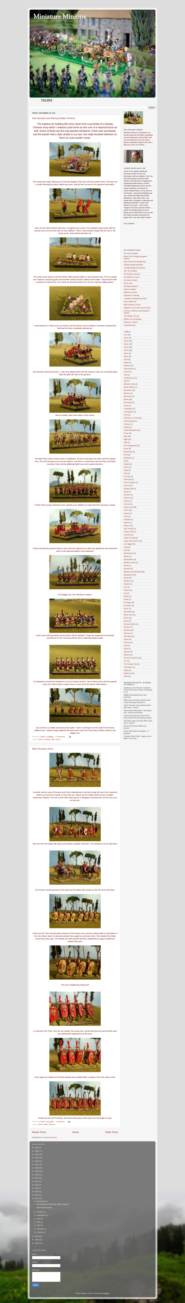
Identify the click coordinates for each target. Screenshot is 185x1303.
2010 (37, 1236)
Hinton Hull (128, 283)
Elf (125, 461)
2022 (37, 1161)
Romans (52, 1124)
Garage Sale (128, 489)
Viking (126, 670)
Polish (126, 599)
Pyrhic (126, 609)
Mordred (127, 569)
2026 (37, 1148)
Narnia (126, 578)
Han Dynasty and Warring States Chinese (53, 118)
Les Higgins (128, 544)
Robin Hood (128, 615)
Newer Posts (39, 1132)
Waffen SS (128, 673)
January (40, 1232)
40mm (126, 353)
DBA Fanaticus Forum (132, 305)
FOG (125, 473)
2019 (37, 1171)
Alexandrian (128, 369)
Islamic (126, 522)
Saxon (126, 639)
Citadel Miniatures (131, 430)
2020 (37, 1168)
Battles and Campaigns (133, 319)
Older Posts (111, 1132)
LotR (125, 550)
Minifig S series (130, 562)
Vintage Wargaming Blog (133, 265)
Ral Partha (128, 612)
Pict (125, 593)
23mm (126, 347)
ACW (126, 359)
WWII (126, 676)
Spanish (127, 652)
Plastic (126, 596)
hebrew (126, 501)
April (39, 1225)
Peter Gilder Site (130, 302)
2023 (37, 1158)
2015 (37, 1185)
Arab (125, 375)
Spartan (127, 655)
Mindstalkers (128, 559)
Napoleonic (128, 575)
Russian (127, 630)
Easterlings (128, 452)
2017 (37, 1178)
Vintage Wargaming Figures (134, 268)
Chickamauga (129, 421)
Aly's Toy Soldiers (130, 271)
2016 (37, 1181)
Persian (127, 590)
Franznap (127, 479)
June (39, 1219)
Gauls (126, 492)
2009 (37, 1240)
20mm (126, 344)
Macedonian (128, 553)
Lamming (127, 535)
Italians (126, 526)
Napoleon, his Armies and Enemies (137, 308)
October (40, 1212)
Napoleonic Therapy (131, 295)
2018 (37, 1175)
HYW (126, 516)
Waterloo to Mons (130, 292)
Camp (126, 406)
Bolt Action (128, 396)
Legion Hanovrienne (131, 541)
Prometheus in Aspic (132, 277)
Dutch (126, 449)
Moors (126, 566)
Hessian (127, 504)
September (41, 1215)
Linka (126, 547)
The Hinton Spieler (131, 253)
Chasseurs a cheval (131, 418)
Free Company (129, 482)
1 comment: (60, 1122)
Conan (126, 433)
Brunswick (128, 402)
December (41, 1201)
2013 (37, 1191)
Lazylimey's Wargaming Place (135, 298)
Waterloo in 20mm (131, 322)
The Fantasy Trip (130, 664)
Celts (126, 415)
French (126, 485)
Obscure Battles (130, 289)
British (126, 399)
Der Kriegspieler (130, 446)
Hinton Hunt (128, 507)
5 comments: (61, 737)
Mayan (126, 556)
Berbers (127, 393)
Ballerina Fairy (129, 384)
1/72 (125, 335)
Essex (126, 467)
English (126, 464)
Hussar (126, 513)
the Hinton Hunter (130, 280)
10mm (126, 338)
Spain (126, 649)
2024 (37, 1154)
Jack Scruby (128, 529)
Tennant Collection (131, 658)
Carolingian (128, 409)
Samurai (127, 633)
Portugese (128, 602)
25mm (40, 1124)
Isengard (127, 519)
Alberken (127, 366)
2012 (37, 1195)
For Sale (127, 476)
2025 (37, 1151)
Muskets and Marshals (132, 572)
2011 (37, 1198)
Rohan (126, 618)
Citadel (126, 427)
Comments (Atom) (50, 1137)
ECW (126, 455)
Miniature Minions (59, 17)
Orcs (125, 587)
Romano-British (130, 624)
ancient (126, 372)
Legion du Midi (129, 538)
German (127, 495)
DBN (125, 439)
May (39, 1222)
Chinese (47, 739)
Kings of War (129, 532)
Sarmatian (128, 636)
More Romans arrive (42, 749)
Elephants (127, 458)
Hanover (127, 498)
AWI (125, 381)
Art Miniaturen (129, 378)
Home (75, 1132)
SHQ (125, 645)
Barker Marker (129, 387)
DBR (125, 442)
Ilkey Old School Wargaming (135, 262)
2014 (37, 1188)
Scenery (127, 642)
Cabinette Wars (130, 325)
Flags (126, 470)
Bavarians (127, 390)
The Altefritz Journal (131, 316)
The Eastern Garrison (132, 274)
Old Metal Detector (131, 286)
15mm (40, 739)
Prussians (127, 606)
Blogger (106, 1293)
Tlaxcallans (128, 667)
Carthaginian (129, 412)
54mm (126, 356)
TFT (125, 661)
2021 (37, 1164)
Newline (127, 584)
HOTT (58, 739)
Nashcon (127, 581)
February (40, 1229)
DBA (53, 739)
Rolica (126, 621)
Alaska (126, 362)
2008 (37, 1243)
